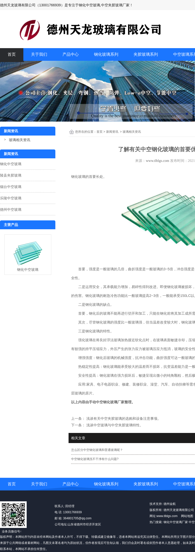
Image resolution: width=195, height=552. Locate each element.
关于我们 (39, 54)
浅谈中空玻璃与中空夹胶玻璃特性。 (114, 425)
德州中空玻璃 (10, 209)
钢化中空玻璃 (10, 164)
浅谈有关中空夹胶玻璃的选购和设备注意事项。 (123, 418)
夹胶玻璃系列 (146, 54)
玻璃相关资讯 (19, 140)
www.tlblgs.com (157, 161)
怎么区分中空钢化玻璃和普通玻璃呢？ (97, 450)
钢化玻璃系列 (106, 54)
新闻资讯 (112, 132)
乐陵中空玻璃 (10, 198)
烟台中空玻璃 (10, 187)
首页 (12, 54)
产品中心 (70, 54)
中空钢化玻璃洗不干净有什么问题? (95, 459)
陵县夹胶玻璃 (10, 175)
